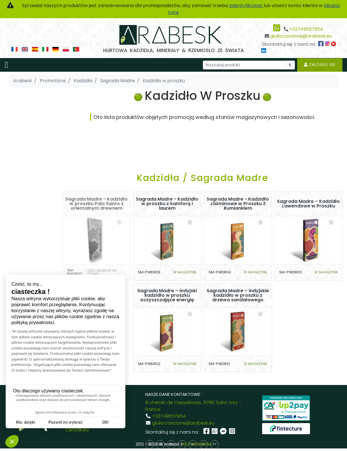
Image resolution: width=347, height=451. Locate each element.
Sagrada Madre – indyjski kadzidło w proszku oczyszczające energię (167, 295)
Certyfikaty (77, 430)
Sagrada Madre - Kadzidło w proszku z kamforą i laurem (167, 204)
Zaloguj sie (320, 64)
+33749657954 (306, 29)
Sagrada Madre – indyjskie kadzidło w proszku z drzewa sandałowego (238, 295)
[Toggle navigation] (6, 64)
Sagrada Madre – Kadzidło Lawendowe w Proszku (308, 203)
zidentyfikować (246, 5)
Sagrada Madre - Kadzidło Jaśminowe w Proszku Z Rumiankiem (238, 204)
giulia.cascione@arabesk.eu (301, 36)
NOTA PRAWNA (197, 444)
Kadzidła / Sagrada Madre (202, 177)
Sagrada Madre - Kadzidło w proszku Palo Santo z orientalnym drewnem (96, 204)
